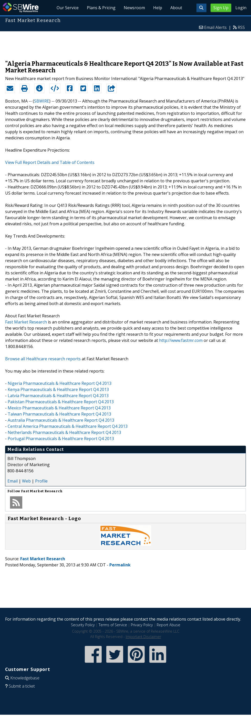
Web (26, 481)
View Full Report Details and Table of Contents (50, 162)
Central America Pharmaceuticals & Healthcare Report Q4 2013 (68, 426)
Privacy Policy (142, 624)
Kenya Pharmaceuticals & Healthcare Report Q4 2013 (58, 389)
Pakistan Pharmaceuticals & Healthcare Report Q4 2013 (61, 402)
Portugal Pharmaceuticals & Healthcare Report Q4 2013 (61, 438)
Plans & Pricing (101, 7)
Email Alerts (215, 27)
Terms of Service (113, 624)
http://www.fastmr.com (181, 340)
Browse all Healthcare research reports (43, 359)
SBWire (21, 8)
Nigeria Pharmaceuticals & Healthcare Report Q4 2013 (59, 383)
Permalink (120, 565)
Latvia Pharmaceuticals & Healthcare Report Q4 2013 (58, 395)
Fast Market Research (26, 322)
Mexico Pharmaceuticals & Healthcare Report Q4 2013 (59, 408)
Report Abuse (168, 624)
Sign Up (220, 7)
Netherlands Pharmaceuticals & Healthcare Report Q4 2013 (64, 432)
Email (12, 481)
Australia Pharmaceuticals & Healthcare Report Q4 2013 (61, 420)
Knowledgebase (24, 678)
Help (157, 7)
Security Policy (83, 624)
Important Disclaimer (143, 636)
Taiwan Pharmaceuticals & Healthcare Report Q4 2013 (59, 414)
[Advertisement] (125, 43)
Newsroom (134, 7)
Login (240, 7)
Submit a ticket (22, 686)
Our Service (68, 7)
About (176, 7)
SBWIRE (41, 101)
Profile (41, 481)
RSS (241, 27)
